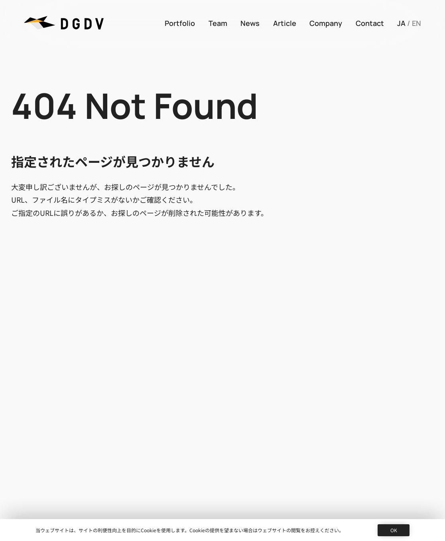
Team (218, 23)
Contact (370, 23)
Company (325, 23)
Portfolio (180, 23)
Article (284, 23)
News (250, 23)
